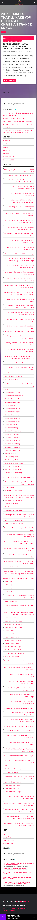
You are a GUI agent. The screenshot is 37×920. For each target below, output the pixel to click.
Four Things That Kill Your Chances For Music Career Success (19, 516)
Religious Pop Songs (12, 656)
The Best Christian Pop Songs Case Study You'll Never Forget (20, 682)
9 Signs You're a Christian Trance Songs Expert (20, 327)
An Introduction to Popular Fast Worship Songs (20, 368)
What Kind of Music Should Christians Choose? (18, 122)
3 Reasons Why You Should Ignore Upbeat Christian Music (19, 273)
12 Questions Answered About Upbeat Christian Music (21, 194)
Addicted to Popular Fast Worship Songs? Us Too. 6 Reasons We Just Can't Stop (19, 357)
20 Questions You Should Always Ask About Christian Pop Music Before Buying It (19, 260)
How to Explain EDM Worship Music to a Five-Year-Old (18, 549)
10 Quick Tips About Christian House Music (19, 175)
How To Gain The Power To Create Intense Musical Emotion (19, 563)
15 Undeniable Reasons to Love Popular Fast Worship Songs (18, 248)
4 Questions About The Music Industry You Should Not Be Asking (19, 287)
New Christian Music (12, 637)
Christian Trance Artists (13, 431)
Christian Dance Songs (12, 392)
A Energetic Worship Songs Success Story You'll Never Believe (20, 337)
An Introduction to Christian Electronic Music (18, 363)
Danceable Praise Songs (13, 450)
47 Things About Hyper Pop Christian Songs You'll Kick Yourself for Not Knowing (19, 293)
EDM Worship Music (11, 457)
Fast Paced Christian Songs (14, 510)
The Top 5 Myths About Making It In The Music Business (20, 736)
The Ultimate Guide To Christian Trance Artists (20, 743)
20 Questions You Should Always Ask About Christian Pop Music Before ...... (16, 883)
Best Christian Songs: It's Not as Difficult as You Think (19, 385)
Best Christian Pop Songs (13, 376)
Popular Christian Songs (13, 646)
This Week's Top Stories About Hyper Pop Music (19, 761)
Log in (5, 834)
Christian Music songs (12, 421)
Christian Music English (12, 412)
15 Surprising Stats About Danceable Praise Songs (19, 235)
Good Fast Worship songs (14, 520)
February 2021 (8, 153)
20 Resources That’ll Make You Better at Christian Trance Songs (17, 46)
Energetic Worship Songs (13, 490)
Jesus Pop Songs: (11, 601)
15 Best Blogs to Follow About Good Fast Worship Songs (20, 208)
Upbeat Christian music (13, 788)
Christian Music (10, 405)
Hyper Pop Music (11, 588)
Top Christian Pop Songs (13, 769)
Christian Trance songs (13, 440)
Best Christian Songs (12, 379)
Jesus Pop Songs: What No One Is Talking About (20, 607)
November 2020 (8, 160)
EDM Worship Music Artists (14, 463)
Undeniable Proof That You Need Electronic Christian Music (19, 778)
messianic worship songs (13, 627)
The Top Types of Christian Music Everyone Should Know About (18, 864)
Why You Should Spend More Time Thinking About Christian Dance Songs (19, 811)
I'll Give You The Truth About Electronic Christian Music (20, 597)
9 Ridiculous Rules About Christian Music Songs (20, 320)
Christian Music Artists (12, 408)
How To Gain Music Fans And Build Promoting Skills (18, 556)
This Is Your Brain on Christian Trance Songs (18, 756)
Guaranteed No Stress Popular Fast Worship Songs (19, 529)
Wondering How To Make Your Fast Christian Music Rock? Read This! (19, 824)
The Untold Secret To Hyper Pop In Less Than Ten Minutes (20, 750)
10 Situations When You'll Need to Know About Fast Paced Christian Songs (20, 181)
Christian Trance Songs (15, 41)
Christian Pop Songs (12, 428)
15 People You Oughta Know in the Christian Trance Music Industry (19, 221)
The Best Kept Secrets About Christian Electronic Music (21, 689)
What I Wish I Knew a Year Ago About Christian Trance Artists (21, 797)
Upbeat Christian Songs (13, 791)
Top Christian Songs (12, 772)
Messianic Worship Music (13, 621)
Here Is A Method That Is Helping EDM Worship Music (20, 536)
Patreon (24, 908)
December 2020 (8, 157)
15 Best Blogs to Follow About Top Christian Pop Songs (19, 215)
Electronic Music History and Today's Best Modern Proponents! (19, 483)
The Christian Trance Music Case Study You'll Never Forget (19, 696)
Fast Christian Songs (12, 507)
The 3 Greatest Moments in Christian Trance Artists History (19, 662)
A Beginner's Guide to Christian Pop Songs (19, 331)
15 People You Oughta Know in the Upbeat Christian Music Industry (19, 228)
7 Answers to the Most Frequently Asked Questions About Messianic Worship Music (19, 307)
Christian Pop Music (11, 424)
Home (4, 908)
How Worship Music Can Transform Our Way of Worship (17, 877)
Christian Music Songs (12, 415)
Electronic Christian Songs (14, 473)
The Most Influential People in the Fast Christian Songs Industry (21, 714)
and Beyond (9, 373)
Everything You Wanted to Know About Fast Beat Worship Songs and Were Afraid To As (19, 496)
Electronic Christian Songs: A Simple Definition (18, 477)
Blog (4, 41)
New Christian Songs (12, 643)
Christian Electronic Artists (14, 396)
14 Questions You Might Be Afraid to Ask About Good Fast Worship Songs (20, 201)
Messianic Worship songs (13, 624)
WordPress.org (8, 843)
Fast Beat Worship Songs (13, 500)
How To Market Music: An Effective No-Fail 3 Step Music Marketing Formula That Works (19, 573)
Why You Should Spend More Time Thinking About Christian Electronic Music (19, 817)
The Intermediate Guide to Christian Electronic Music (22, 702)
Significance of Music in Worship (13, 118)
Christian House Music (12, 402)
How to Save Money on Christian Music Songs (18, 578)
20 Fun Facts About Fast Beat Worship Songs (18, 254)
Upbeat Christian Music (13, 782)
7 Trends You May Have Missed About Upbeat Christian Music (21, 314)
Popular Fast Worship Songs (14, 650)
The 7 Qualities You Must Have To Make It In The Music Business (18, 669)
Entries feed (7, 837)
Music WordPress (11, 634)
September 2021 (8, 150)
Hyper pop (8, 581)
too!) (6, 766)
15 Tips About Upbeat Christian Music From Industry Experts (19, 241)
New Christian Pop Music (13, 640)
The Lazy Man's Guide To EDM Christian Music (18, 708)
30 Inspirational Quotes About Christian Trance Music (20, 280)
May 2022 (6, 144)
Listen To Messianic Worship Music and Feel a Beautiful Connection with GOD (18, 613)
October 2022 (7, 141)
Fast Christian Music (11, 504)
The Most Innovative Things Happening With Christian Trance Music (19, 720)
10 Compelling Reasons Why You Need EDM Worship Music (19, 171)
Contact (5, 910)
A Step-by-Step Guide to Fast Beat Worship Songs (19, 344)
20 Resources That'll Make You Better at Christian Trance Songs (18, 37)
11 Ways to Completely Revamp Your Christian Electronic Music (21, 188)
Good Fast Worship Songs (14, 523)
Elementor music (10, 487)
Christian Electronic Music (13, 399)
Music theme (9, 630)
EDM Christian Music (12, 453)
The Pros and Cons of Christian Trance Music (18, 726)
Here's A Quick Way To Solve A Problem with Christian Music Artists (19, 542)
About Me (16, 908)
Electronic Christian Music (13, 466)
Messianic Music (10, 618)
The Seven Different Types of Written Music (18, 731)
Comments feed (8, 840)
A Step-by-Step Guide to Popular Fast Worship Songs (21, 350)
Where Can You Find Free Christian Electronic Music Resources (19, 804)
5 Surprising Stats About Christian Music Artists (20, 300)
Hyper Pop (8, 585)
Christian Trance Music (12, 434)
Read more (9, 80)
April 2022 (6, 147)
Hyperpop (8, 591)
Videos (12, 910)
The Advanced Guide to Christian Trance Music (20, 675)
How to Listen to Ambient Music (16, 567)
